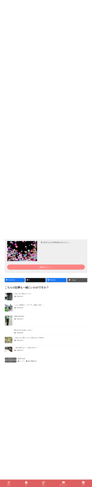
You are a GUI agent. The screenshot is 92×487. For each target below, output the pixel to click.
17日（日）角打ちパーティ (23, 294)
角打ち (35, 361)
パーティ (22, 361)
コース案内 (9, 441)
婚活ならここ (46, 267)
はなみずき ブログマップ (16, 458)
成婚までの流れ (11, 416)
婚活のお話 (21, 358)
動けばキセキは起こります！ (23, 330)
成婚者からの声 (11, 428)
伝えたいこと (12, 420)
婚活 (29, 361)
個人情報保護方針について (16, 437)
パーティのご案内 (13, 462)
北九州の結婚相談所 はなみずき (17, 411)
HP (26, 483)
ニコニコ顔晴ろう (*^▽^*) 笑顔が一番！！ (29, 305)
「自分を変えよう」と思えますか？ (25, 347)
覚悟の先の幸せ (19, 316)
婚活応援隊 (11, 449)
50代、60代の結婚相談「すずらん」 (19, 445)
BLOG (43, 483)
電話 (83, 483)
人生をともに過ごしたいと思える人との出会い (29, 338)
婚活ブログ (9, 453)
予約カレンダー (63, 483)
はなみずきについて (12, 432)
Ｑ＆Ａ (10, 424)
